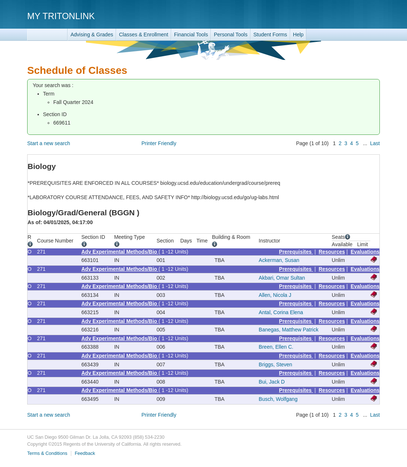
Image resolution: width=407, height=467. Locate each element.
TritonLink (47, 35)
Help (298, 34)
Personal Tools (231, 34)
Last (375, 143)
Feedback (85, 453)
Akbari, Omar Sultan (282, 278)
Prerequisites (296, 252)
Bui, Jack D (272, 382)
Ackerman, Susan (279, 260)
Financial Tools (191, 34)
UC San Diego (338, 15)
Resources (332, 252)
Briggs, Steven (275, 364)
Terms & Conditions (47, 453)
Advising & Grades (92, 34)
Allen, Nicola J (275, 295)
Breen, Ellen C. (276, 347)
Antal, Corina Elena (281, 312)
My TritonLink (61, 16)
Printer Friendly (158, 143)
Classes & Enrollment (143, 34)
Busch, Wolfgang (278, 399)
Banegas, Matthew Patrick (288, 330)
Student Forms (270, 34)
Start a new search (48, 143)
